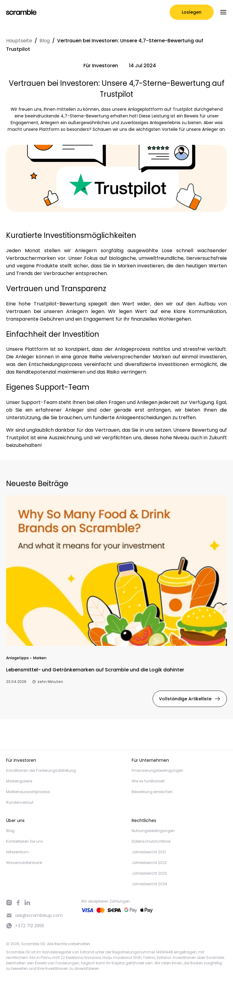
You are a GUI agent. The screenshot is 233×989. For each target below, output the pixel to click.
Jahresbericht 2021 (149, 852)
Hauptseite (19, 40)
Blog (44, 40)
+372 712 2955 (25, 926)
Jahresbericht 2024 (149, 883)
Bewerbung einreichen (152, 791)
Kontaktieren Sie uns (24, 841)
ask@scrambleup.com (34, 915)
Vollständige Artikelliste (190, 699)
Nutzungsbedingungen (153, 830)
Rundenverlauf (19, 802)
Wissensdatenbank (24, 862)
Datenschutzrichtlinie (151, 841)
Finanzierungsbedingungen (157, 770)
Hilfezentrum (17, 852)
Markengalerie (19, 781)
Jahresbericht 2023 (149, 873)
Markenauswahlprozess (28, 791)
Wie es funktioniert (148, 781)
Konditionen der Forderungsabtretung (41, 770)
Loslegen (191, 12)
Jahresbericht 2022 (149, 862)
